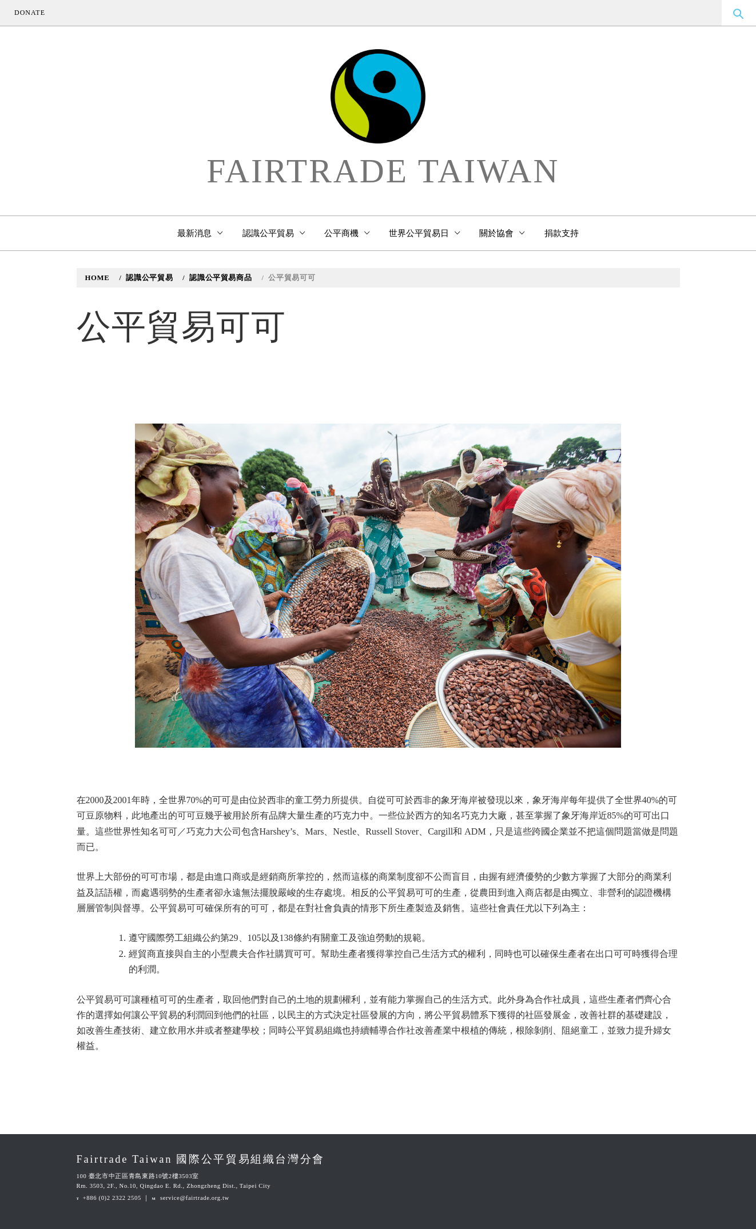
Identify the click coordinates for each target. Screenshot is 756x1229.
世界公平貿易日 (424, 233)
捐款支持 (561, 233)
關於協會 (501, 233)
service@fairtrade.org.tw (194, 1198)
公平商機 (346, 233)
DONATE (29, 13)
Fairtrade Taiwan (382, 171)
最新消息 (199, 233)
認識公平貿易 (273, 233)
